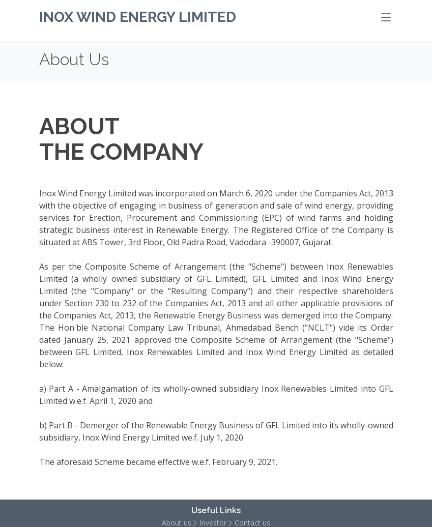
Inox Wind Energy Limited (137, 17)
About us (176, 523)
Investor (212, 523)
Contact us (252, 523)
